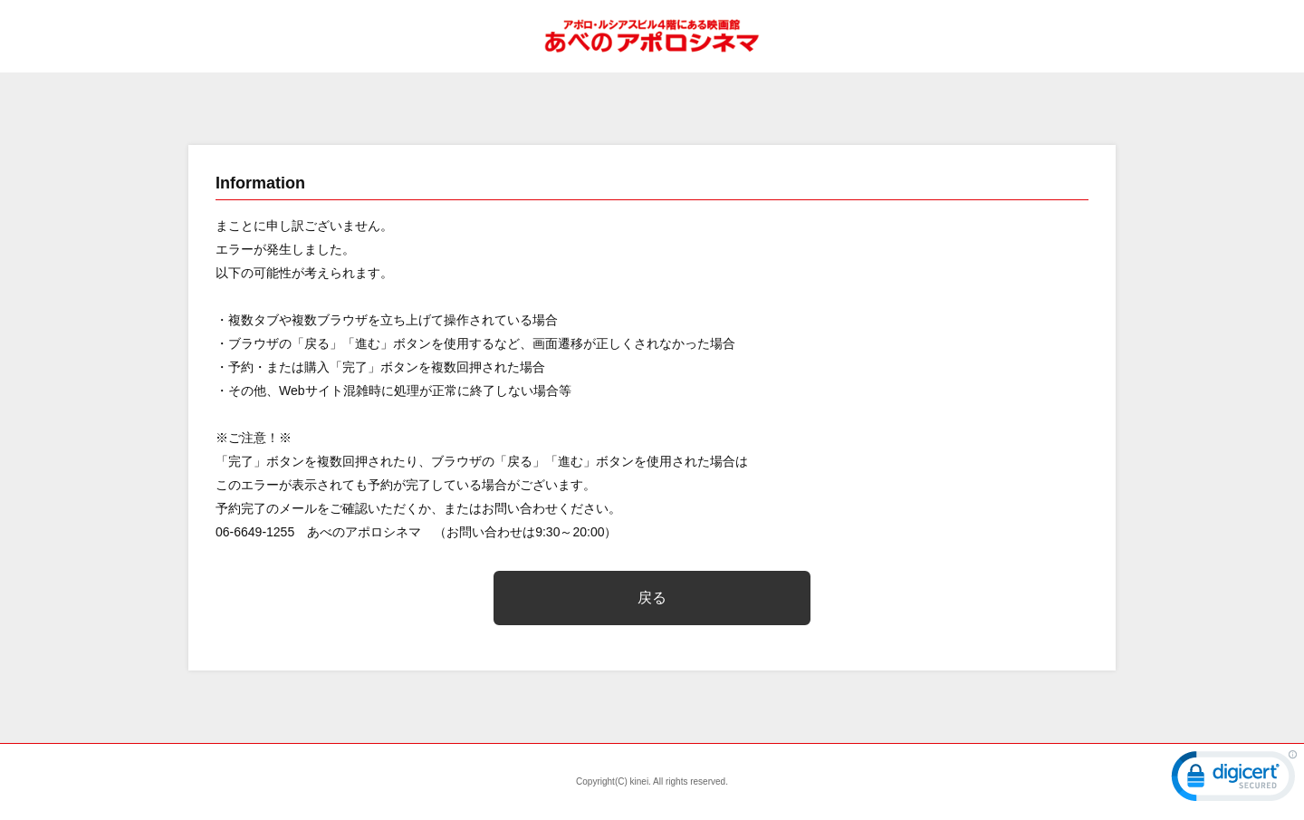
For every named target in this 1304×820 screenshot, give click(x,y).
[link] (1234, 780)
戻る (652, 597)
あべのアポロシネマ (652, 36)
